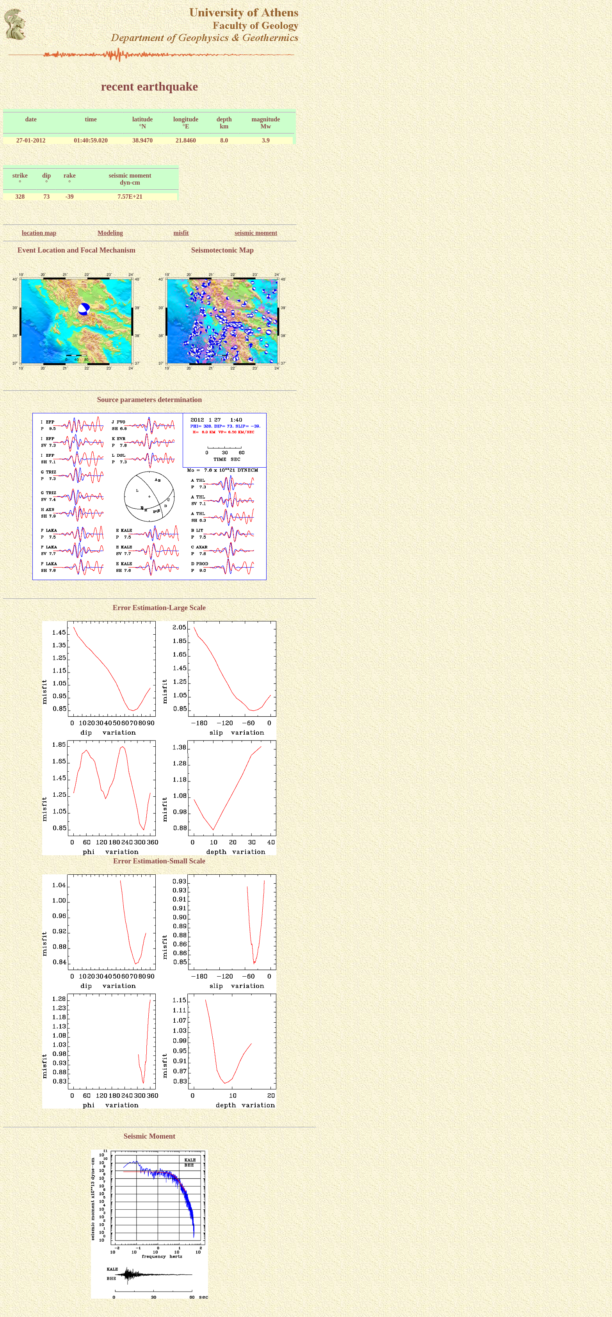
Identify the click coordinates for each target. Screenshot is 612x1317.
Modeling (110, 233)
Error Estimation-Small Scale (159, 861)
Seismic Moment (149, 1136)
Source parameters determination (149, 399)
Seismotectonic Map (222, 250)
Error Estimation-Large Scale (159, 607)
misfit (181, 233)
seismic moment (256, 233)
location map (39, 233)
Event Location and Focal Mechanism (76, 250)
